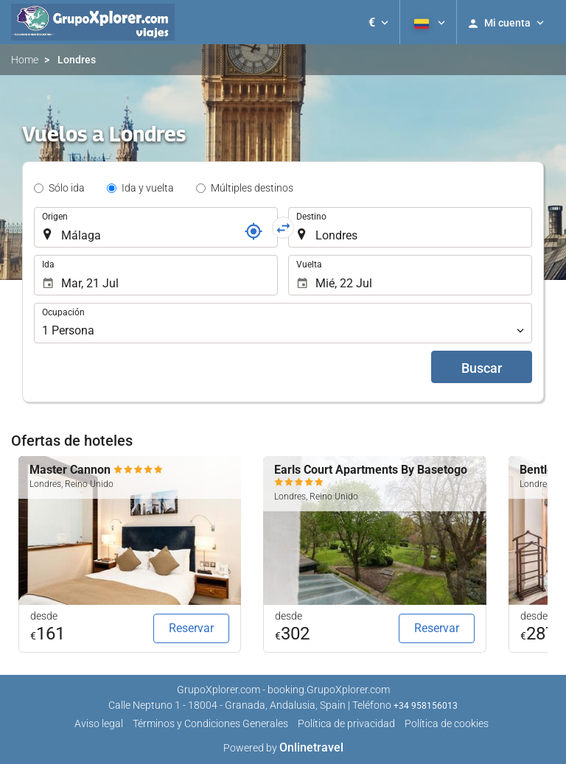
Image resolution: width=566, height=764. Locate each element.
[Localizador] (253, 231)
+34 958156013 (426, 706)
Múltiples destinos (252, 188)
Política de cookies (447, 723)
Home (24, 60)
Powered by (283, 748)
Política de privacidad (346, 723)
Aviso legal (98, 723)
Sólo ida (67, 188)
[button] (378, 22)
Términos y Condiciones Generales (210, 723)
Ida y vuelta (148, 188)
